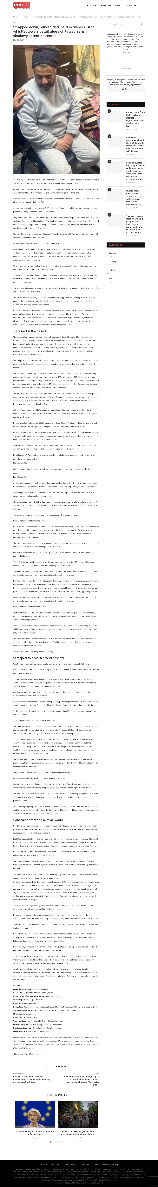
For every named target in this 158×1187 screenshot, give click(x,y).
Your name (126, 56)
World (118, 5)
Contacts (56, 1164)
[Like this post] (51, 1066)
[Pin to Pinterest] (62, 1066)
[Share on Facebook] (56, 1066)
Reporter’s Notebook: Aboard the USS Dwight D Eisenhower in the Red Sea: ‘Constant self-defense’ (135, 144)
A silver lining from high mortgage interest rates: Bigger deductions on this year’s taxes (135, 119)
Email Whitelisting (110, 1164)
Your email (126, 71)
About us (44, 1164)
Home (15, 17)
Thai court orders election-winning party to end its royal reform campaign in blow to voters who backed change (134, 224)
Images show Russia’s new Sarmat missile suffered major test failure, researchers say (133, 198)
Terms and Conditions (90, 1164)
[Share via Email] (65, 1066)
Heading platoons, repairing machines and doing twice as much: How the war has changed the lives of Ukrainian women (135, 171)
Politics (91, 5)
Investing (106, 5)
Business (131, 5)
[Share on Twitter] (59, 1066)
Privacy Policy (70, 1164)
